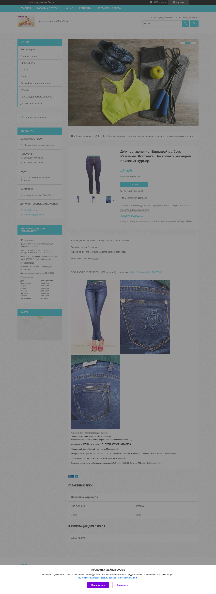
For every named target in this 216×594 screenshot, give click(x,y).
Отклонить (122, 585)
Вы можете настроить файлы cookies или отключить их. (106, 578)
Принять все (98, 585)
